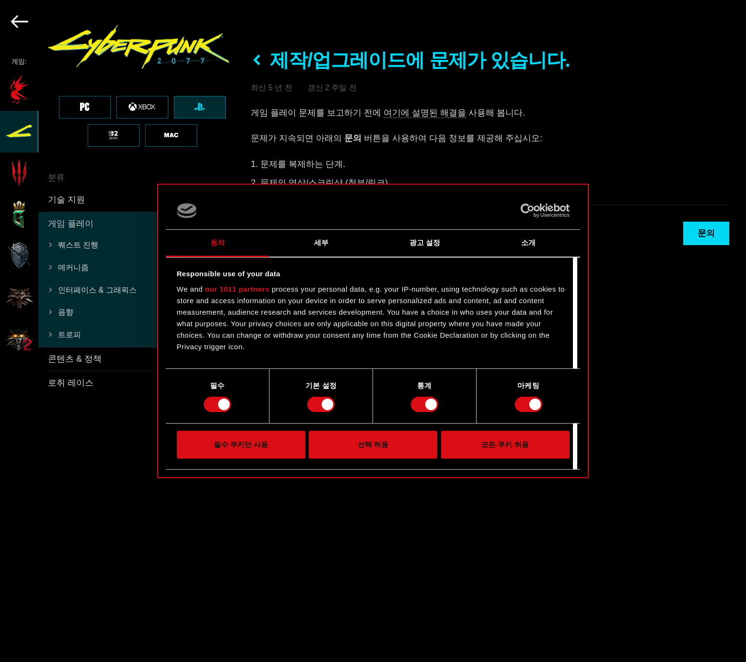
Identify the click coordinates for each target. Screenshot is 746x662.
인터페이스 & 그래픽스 (97, 290)
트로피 (69, 335)
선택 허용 (373, 444)
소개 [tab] (528, 242)
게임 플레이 (70, 223)
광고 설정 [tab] (425, 242)
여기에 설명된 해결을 (425, 113)
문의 (706, 233)
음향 (65, 312)
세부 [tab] (321, 242)
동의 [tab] (217, 242)
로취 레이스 (70, 383)
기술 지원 (66, 199)
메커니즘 (73, 267)
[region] (120, 331)
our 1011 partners (237, 289)
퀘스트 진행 (78, 245)
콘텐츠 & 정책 (75, 359)
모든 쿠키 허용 (504, 444)
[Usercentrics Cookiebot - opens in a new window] (528, 210)
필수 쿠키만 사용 (241, 444)
